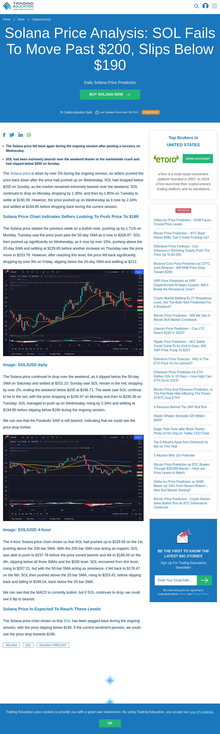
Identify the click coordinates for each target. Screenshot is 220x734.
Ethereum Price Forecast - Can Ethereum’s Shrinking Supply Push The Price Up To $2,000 (182, 250)
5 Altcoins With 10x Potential (174, 455)
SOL (67, 621)
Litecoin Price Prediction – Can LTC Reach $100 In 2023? (179, 331)
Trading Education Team (78, 112)
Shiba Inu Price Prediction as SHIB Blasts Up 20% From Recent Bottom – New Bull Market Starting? (181, 486)
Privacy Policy (200, 593)
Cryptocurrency (41, 19)
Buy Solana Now (110, 94)
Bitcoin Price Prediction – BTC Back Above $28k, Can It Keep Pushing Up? (181, 235)
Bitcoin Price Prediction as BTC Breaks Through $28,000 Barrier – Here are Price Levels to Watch (182, 468)
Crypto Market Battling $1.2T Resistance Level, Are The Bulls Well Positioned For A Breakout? (183, 302)
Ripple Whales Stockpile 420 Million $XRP (179, 418)
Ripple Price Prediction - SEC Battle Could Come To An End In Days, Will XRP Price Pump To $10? (180, 346)
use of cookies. (202, 712)
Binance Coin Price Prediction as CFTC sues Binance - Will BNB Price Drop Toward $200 (182, 268)
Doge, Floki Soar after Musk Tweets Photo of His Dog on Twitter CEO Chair (181, 431)
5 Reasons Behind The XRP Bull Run (180, 407)
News (21, 19)
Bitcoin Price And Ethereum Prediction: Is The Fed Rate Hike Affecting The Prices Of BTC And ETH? (183, 393)
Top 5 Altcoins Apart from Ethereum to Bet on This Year (181, 444)
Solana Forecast (53, 645)
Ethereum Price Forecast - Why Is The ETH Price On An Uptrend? (181, 361)
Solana (11, 645)
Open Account (198, 158)
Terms (183, 593)
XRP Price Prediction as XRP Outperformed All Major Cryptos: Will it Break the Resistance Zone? (181, 285)
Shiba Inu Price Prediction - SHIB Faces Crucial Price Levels (182, 222)
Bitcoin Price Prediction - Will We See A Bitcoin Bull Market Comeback (182, 317)
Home (6, 19)
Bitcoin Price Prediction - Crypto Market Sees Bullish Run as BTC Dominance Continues (182, 503)
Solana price (20, 173)
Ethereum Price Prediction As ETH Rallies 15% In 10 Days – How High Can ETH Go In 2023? (182, 376)
